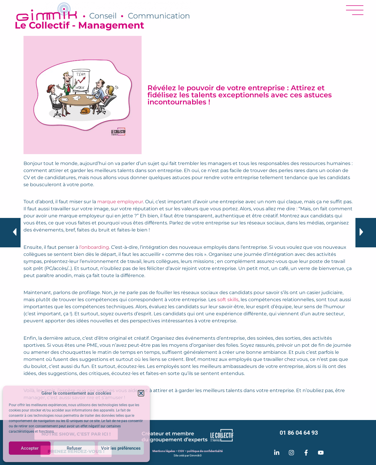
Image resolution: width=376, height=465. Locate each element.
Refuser (74, 448)
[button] (141, 393)
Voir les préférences (121, 448)
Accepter (29, 448)
